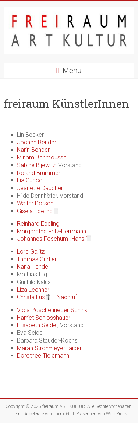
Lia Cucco (30, 180)
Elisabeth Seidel (37, 325)
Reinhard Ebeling (38, 223)
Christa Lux (31, 297)
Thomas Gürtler (37, 259)
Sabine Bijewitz (36, 165)
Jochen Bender (36, 142)
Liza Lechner (33, 289)
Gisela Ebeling (35, 211)
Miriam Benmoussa (42, 157)
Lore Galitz (31, 251)
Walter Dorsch (35, 203)
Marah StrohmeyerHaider (49, 348)
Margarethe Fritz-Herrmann (51, 231)
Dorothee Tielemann (43, 355)
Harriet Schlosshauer (43, 317)
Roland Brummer (38, 172)
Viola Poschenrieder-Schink (52, 310)
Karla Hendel (33, 266)
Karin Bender (33, 149)
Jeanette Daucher (40, 187)
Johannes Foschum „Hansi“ (52, 238)
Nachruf (67, 297)
